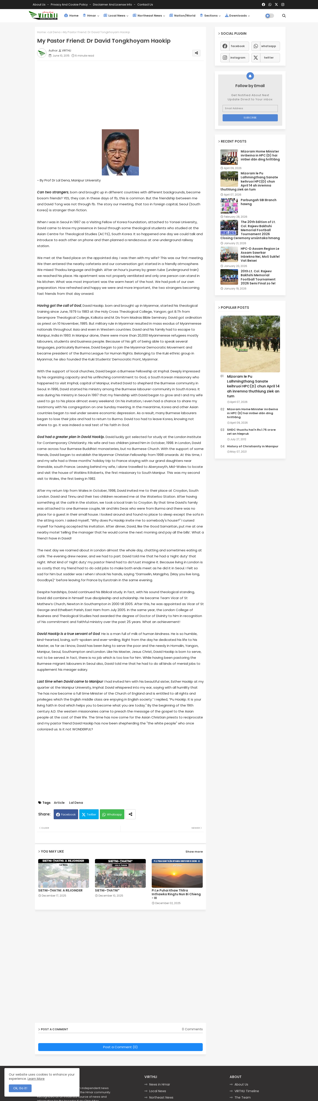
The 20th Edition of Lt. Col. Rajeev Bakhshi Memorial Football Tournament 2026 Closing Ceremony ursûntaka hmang (250, 230)
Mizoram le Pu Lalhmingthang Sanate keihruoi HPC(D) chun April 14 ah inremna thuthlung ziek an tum (249, 181)
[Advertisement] (125, 95)
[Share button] (130, 814)
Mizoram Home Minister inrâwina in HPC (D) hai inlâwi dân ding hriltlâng (260, 155)
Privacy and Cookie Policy (69, 4)
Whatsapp (114, 814)
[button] (284, 15)
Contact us (145, 4)
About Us (39, 4)
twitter (269, 57)
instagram (237, 57)
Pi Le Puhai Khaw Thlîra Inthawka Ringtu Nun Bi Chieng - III (176, 894)
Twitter (91, 814)
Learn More (36, 1078)
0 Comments (192, 1029)
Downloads (236, 15)
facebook (238, 46)
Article (59, 803)
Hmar (89, 15)
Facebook (68, 814)
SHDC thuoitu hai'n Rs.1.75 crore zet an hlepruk (251, 432)
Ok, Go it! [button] (20, 1088)
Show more (194, 852)
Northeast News (147, 15)
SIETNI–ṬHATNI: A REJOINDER (60, 890)
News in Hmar (159, 1084)
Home (71, 15)
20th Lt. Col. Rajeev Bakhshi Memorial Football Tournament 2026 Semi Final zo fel (258, 277)
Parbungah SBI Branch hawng (258, 202)
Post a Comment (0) (120, 1047)
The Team (243, 1097)
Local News (114, 15)
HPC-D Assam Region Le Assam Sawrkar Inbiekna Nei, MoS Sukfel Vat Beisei (260, 255)
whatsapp (268, 46)
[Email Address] (250, 108)
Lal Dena (54, 32)
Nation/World (182, 15)
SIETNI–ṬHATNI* (107, 890)
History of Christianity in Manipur (252, 446)
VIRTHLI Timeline (247, 1091)
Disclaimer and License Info (113, 4)
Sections (209, 15)
